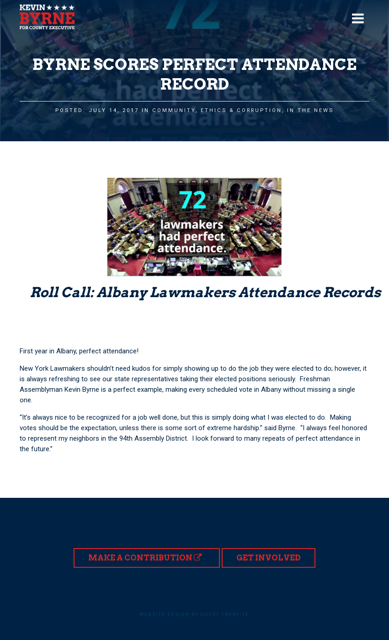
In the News (310, 110)
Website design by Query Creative (194, 614)
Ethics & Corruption (241, 110)
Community (174, 110)
